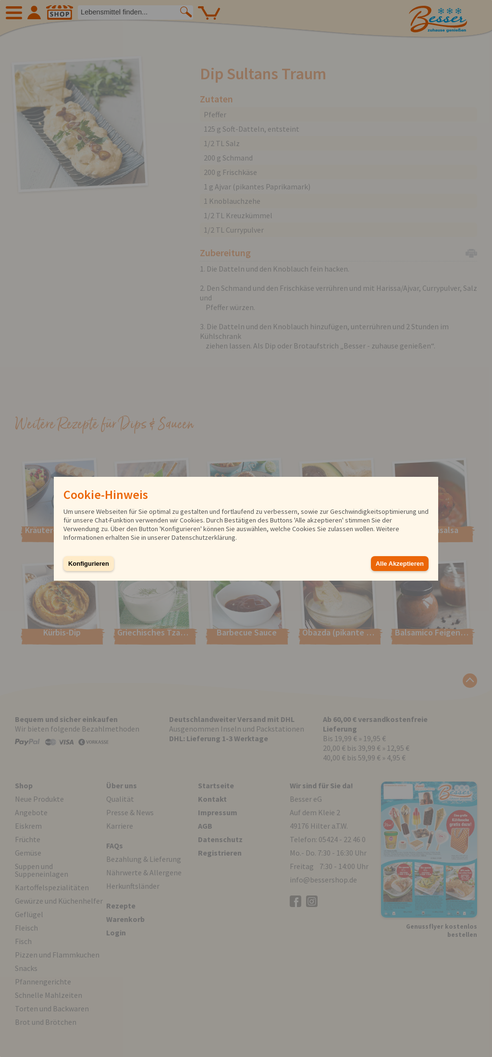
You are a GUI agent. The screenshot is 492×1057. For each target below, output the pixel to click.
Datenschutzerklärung (203, 537)
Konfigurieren (88, 563)
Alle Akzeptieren (400, 563)
